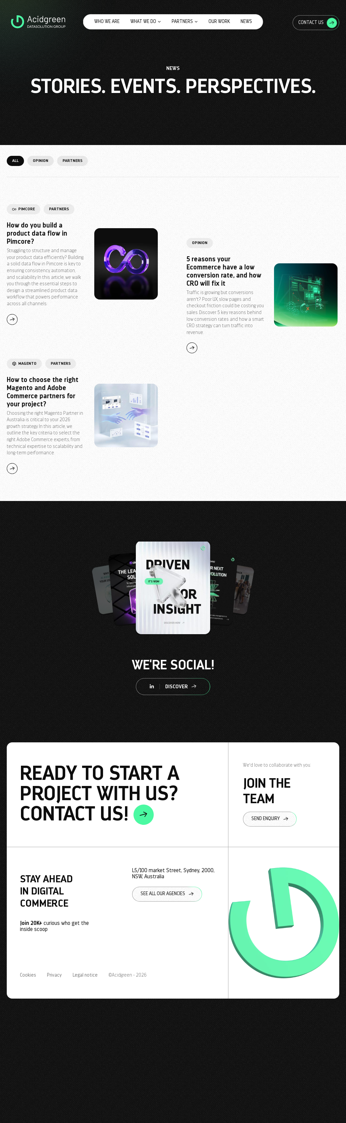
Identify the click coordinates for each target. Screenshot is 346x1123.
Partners (185, 21)
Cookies (28, 975)
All (15, 160)
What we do (145, 21)
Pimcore (23, 209)
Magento (24, 363)
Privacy (54, 975)
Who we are (107, 21)
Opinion (40, 160)
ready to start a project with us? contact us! (99, 795)
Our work (219, 21)
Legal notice (85, 975)
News (246, 21)
